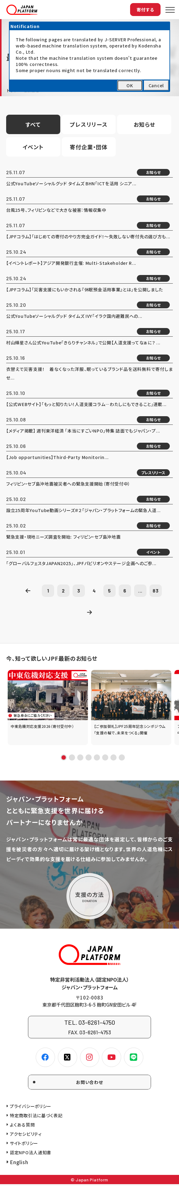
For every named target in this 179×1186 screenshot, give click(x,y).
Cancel (156, 85)
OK (129, 85)
